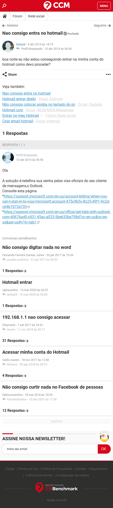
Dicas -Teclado (90, 104)
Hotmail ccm (12, 110)
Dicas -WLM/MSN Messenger (50, 110)
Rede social (36, 16)
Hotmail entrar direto (19, 99)
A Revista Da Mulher (39, 475)
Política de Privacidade (57, 469)
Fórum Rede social (61, 115)
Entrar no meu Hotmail (20, 115)
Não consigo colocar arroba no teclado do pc (38, 104)
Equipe (10, 469)
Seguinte (100, 25)
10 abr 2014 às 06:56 (58, 48)
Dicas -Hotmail (51, 99)
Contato (81, 469)
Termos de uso (28, 469)
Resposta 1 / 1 (13, 145)
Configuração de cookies (72, 475)
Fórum (17, 16)
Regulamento (98, 469)
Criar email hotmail (17, 121)
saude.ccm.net (56, 500)
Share (12, 74)
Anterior (12, 25)
